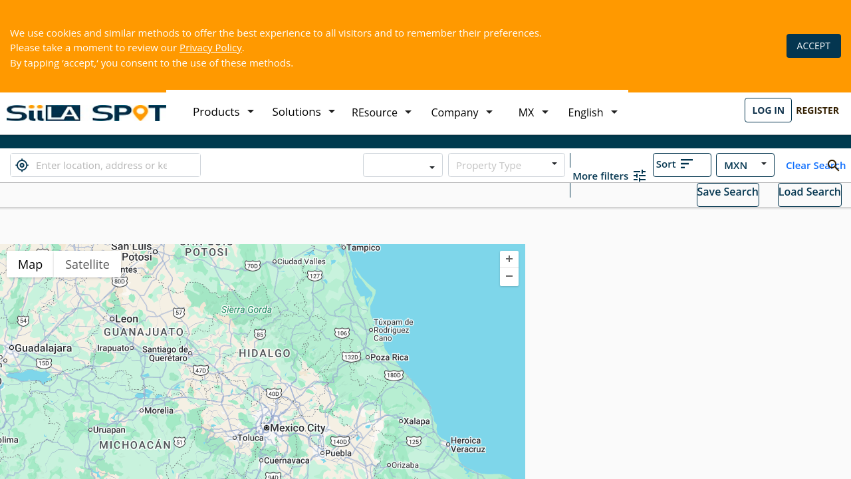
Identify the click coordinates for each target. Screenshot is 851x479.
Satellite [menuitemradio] (87, 264)
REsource (375, 112)
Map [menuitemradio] (30, 264)
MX (527, 112)
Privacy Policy (211, 47)
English (586, 112)
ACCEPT (813, 45)
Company (455, 112)
